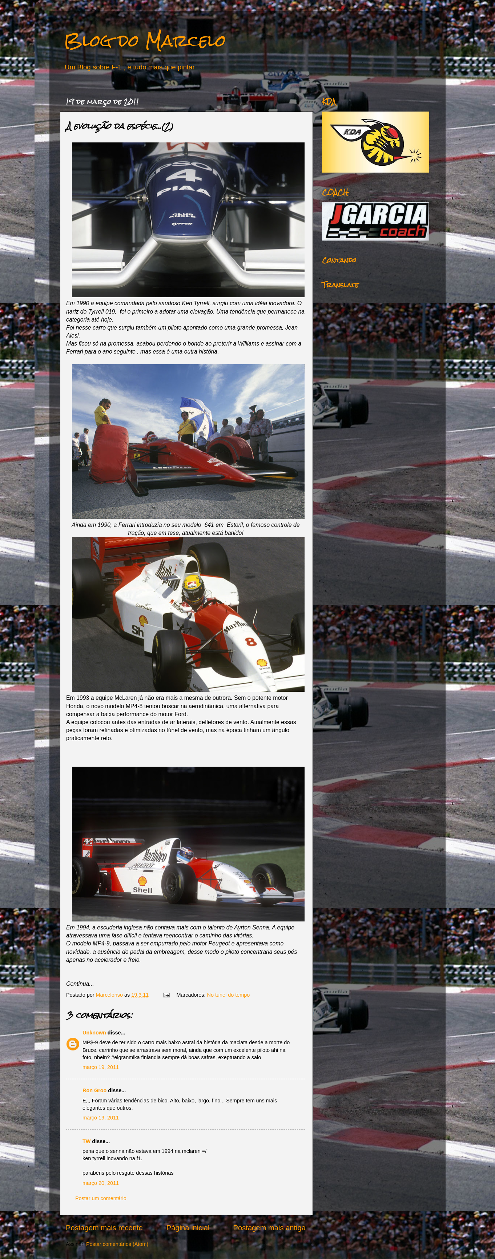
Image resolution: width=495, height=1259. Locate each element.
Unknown (94, 1033)
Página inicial (188, 1228)
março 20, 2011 (100, 1183)
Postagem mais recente (104, 1228)
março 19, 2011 (100, 1067)
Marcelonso (110, 995)
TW (86, 1141)
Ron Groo (94, 1090)
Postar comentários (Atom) (117, 1244)
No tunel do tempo (228, 995)
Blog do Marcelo (145, 40)
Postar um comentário (100, 1198)
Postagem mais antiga (269, 1228)
